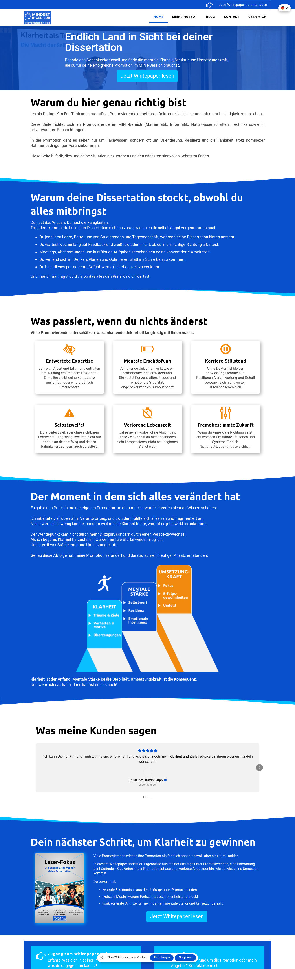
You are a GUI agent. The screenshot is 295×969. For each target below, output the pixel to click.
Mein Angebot (184, 16)
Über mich (257, 16)
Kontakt (232, 16)
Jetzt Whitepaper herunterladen (243, 5)
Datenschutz (215, 936)
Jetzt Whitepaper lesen (147, 76)
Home (158, 16)
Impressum (162, 936)
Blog (210, 16)
